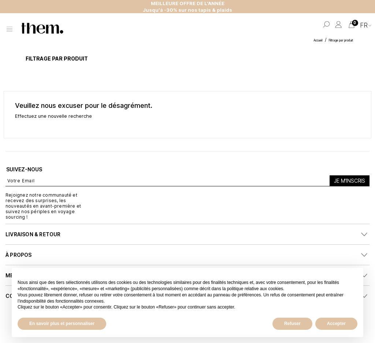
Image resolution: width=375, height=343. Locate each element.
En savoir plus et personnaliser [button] (61, 323)
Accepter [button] (336, 323)
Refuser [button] (292, 323)
